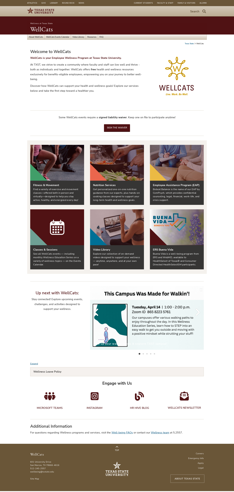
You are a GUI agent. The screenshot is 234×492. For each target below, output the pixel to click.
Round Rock (68, 3)
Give (43, 3)
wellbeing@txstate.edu (42, 473)
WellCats (41, 29)
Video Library (78, 37)
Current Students (143, 3)
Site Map (34, 480)
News (81, 3)
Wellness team (160, 433)
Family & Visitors (186, 3)
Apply (201, 464)
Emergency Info (196, 459)
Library (54, 3)
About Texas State (187, 479)
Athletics (32, 3)
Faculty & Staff (165, 3)
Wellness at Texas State (41, 23)
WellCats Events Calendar (57, 37)
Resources (91, 37)
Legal (201, 469)
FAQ (101, 37)
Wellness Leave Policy (47, 371)
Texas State (189, 43)
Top (117, 450)
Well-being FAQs (122, 433)
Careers (200, 454)
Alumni (203, 3)
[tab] (139, 353)
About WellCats (36, 37)
